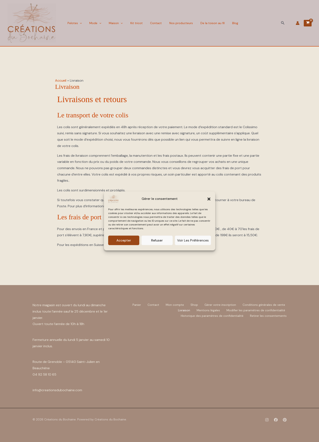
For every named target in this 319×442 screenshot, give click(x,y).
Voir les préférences (193, 240)
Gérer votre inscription (220, 305)
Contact (150, 23)
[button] (209, 199)
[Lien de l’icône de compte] (298, 23)
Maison (113, 23)
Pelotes (74, 23)
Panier (137, 305)
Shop (194, 305)
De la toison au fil (204, 23)
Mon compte (175, 305)
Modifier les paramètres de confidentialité (255, 310)
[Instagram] (267, 420)
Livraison (184, 310)
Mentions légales (208, 310)
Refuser (157, 240)
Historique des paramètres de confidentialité (212, 316)
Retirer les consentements (268, 316)
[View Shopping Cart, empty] (308, 23)
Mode (93, 23)
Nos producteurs (174, 23)
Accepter (123, 240)
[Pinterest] (285, 420)
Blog (226, 23)
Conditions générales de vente (264, 305)
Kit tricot (132, 23)
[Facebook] (276, 420)
